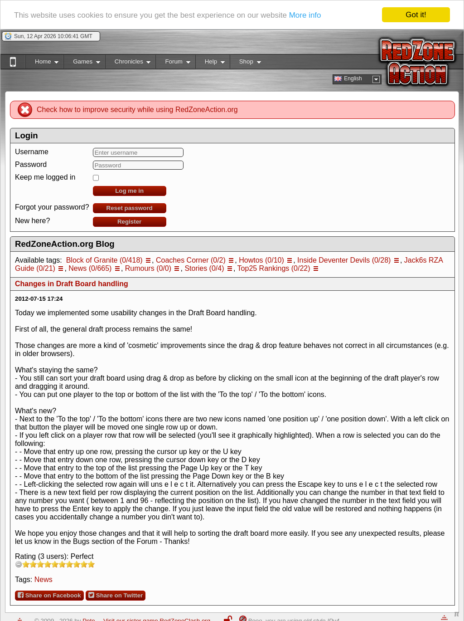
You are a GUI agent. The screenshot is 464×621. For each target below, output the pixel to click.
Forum (172, 63)
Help (210, 63)
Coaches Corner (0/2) (191, 260)
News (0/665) (89, 268)
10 (91, 564)
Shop (245, 63)
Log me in (129, 190)
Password (31, 164)
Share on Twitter (115, 595)
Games (81, 63)
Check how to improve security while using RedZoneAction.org (137, 109)
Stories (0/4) (204, 268)
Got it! (416, 14)
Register (129, 221)
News (43, 579)
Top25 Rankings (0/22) (273, 268)
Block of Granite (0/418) (104, 260)
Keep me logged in (45, 177)
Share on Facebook (49, 595)
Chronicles (128, 63)
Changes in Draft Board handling (71, 284)
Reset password (129, 208)
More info (305, 14)
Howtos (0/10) (261, 260)
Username (31, 152)
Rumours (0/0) (148, 268)
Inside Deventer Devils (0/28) (344, 260)
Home (41, 63)
